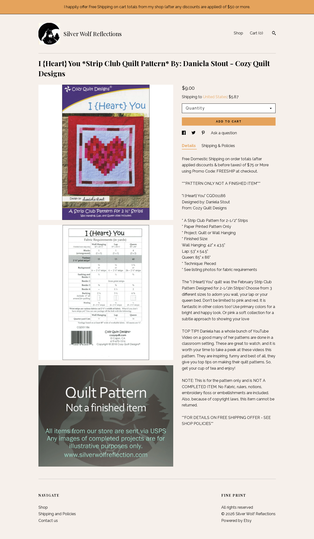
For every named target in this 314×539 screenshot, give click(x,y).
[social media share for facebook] (184, 133)
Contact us (48, 520)
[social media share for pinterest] (203, 133)
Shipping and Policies (57, 514)
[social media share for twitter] (194, 133)
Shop (238, 33)
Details (189, 145)
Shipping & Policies (218, 145)
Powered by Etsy (236, 520)
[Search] (274, 33)
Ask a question (224, 133)
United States (215, 97)
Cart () (256, 33)
